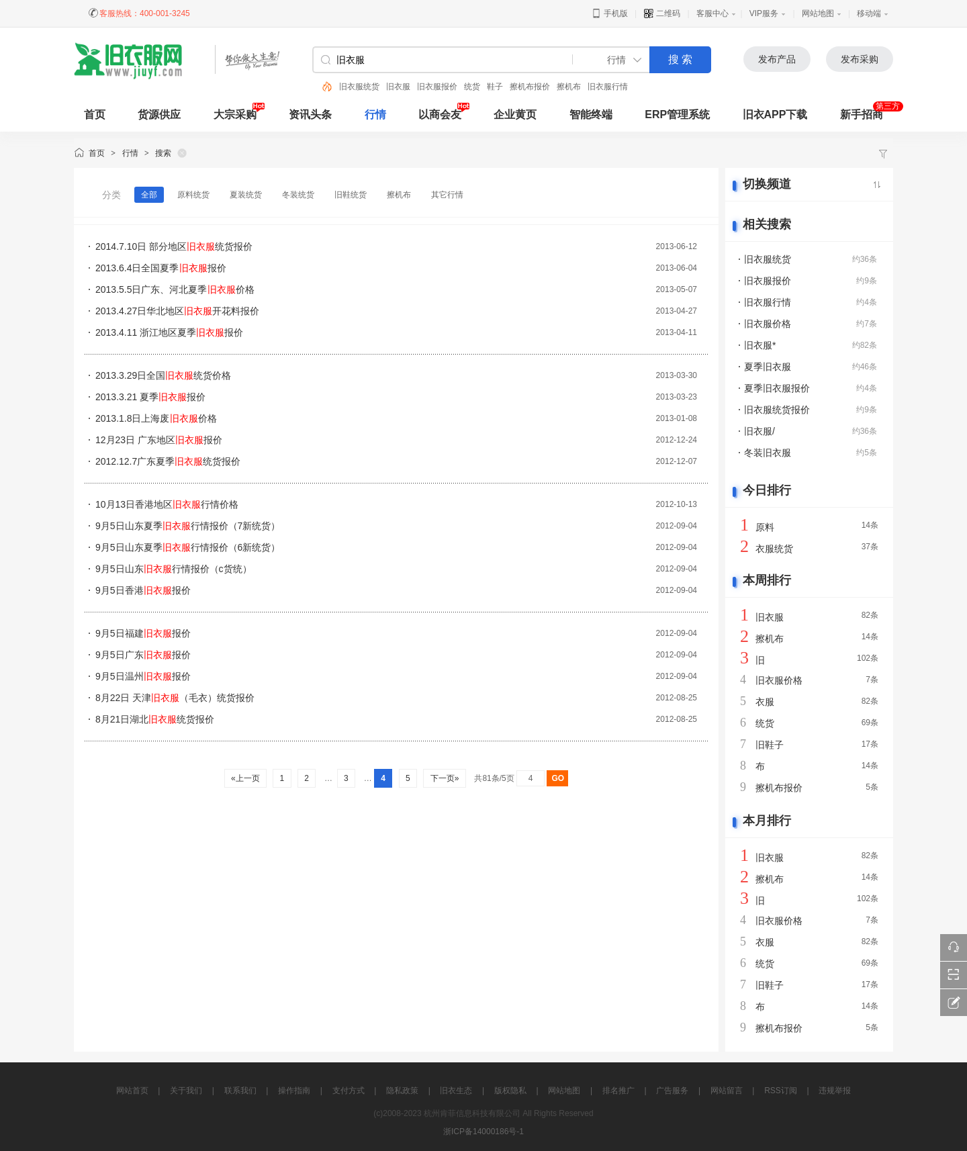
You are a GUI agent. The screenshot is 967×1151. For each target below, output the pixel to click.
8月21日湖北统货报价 (154, 719)
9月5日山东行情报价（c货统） (173, 568)
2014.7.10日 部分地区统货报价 (173, 246)
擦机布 (569, 86)
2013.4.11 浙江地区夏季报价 (169, 332)
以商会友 (439, 114)
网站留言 (726, 1090)
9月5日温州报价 (143, 676)
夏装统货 (246, 194)
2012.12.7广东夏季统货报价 (167, 461)
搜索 (163, 153)
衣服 (764, 701)
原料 (764, 527)
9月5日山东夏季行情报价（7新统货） (187, 525)
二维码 (661, 13)
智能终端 (590, 114)
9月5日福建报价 (143, 633)
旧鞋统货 (350, 194)
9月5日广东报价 (143, 654)
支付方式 (348, 1090)
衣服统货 (774, 548)
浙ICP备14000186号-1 (483, 1131)
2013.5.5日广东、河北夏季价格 (175, 289)
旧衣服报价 (437, 86)
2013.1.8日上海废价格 (156, 418)
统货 (472, 86)
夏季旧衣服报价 (777, 388)
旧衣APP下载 (775, 114)
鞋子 (495, 86)
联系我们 (240, 1090)
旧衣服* (760, 345)
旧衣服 (398, 86)
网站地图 (818, 13)
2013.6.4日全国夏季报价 (160, 268)
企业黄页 (515, 114)
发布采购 (859, 59)
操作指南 (294, 1090)
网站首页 (132, 1090)
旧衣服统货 (359, 86)
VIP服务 (763, 13)
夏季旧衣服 (767, 366)
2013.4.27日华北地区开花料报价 (177, 311)
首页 (97, 153)
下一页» (444, 778)
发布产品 (777, 59)
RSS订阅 (780, 1090)
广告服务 (672, 1090)
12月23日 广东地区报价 (158, 439)
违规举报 (835, 1090)
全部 (149, 194)
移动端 (869, 13)
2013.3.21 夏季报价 (150, 397)
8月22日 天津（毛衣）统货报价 (175, 697)
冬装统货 (298, 194)
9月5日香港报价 (143, 590)
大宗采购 (235, 114)
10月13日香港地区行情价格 (166, 504)
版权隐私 (510, 1090)
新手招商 (861, 114)
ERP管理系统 (677, 114)
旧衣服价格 (767, 323)
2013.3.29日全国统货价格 (163, 375)
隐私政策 (402, 1090)
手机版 (609, 13)
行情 (375, 114)
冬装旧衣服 (767, 452)
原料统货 (193, 194)
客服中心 (712, 13)
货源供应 (159, 114)
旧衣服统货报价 (777, 409)
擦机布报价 (530, 86)
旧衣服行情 (608, 86)
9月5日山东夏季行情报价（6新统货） (187, 547)
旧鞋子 (769, 744)
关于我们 (186, 1090)
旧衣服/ (759, 431)
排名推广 (618, 1090)
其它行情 (447, 194)
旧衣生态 (456, 1090)
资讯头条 (310, 114)
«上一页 (245, 778)
